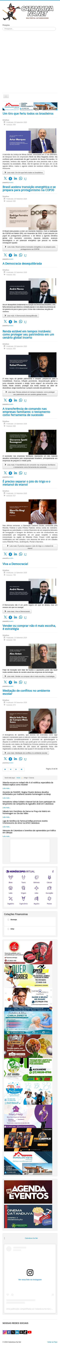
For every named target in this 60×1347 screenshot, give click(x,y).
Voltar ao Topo (52, 1342)
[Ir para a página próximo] (16, 769)
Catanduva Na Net (31, 1238)
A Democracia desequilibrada (22, 263)
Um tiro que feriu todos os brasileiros (28, 113)
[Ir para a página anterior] (11, 769)
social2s (11, 182)
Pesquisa (6, 25)
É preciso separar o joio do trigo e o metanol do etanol (26, 482)
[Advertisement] (30, 62)
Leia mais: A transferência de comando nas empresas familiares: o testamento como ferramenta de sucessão (30, 466)
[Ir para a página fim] (22, 769)
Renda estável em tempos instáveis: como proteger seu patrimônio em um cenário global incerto (28, 334)
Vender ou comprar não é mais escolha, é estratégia (29, 627)
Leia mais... (7, 788)
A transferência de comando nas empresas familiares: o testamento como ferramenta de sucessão (26, 412)
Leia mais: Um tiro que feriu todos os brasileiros (23, 173)
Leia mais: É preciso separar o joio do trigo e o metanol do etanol (30, 547)
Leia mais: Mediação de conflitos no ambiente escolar (25, 753)
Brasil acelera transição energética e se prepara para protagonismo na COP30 (29, 188)
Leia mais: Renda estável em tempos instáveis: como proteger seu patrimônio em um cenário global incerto (30, 393)
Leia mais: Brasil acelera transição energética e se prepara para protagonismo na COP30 (30, 248)
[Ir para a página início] (5, 769)
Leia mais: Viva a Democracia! (17, 611)
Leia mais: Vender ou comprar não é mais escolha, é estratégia (29, 676)
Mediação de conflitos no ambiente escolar (26, 692)
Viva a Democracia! (15, 564)
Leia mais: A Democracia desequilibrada (20, 316)
